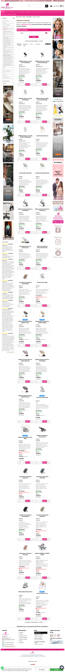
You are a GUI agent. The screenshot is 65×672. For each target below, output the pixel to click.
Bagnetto (43, 11)
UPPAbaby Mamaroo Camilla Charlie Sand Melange (25, 136)
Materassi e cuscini (6, 51)
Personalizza (42, 669)
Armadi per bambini (6, 44)
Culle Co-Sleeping (6, 40)
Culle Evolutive (5, 37)
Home (2, 11)
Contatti (21, 634)
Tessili (47, 11)
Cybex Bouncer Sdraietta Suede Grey (25, 477)
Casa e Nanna (36, 11)
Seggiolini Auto (29, 11)
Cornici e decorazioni (7, 59)
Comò (4, 48)
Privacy (27, 670)
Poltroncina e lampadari (7, 57)
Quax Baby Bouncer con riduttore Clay (25, 247)
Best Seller (21, 642)
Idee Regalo (61, 11)
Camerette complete (7, 31)
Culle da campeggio (6, 42)
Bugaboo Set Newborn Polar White (25, 438)
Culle (4, 35)
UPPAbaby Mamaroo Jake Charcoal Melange (25, 62)
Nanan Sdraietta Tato (42, 593)
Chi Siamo (21, 632)
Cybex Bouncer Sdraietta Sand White (42, 515)
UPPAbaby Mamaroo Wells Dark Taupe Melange (42, 99)
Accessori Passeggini (19, 11)
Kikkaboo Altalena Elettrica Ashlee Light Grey (25, 360)
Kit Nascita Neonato (6, 77)
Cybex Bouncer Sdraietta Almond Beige (25, 283)
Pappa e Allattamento (6, 71)
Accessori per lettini (6, 64)
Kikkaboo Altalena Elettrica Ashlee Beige (42, 360)
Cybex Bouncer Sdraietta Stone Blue (42, 477)
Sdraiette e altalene (6, 55)
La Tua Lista (10, 14)
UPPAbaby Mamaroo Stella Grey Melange (25, 99)
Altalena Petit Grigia (42, 282)
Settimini (4, 46)
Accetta (56, 669)
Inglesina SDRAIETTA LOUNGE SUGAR (42, 554)
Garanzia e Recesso (23, 639)
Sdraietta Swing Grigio (42, 397)
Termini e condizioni (23, 637)
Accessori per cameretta (7, 61)
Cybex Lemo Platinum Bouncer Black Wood (42, 247)
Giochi (55, 11)
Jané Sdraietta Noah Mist (25, 173)
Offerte (6, 11)
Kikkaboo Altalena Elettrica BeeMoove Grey (25, 322)
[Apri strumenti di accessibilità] (62, 667)
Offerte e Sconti (5, 20)
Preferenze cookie (32, 661)
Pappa (51, 11)
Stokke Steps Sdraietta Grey (25, 591)
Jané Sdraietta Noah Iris (42, 135)
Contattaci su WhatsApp (51, 1)
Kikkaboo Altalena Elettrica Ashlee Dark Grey (25, 396)
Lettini (4, 33)
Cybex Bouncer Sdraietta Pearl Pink (25, 554)
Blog (15, 14)
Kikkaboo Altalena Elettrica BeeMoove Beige (42, 322)
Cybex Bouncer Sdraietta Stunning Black (25, 515)
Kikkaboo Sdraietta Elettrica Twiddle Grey (42, 209)
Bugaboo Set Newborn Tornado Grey (42, 436)
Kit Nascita (3, 14)
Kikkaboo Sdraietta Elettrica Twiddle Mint (25, 209)
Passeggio (12, 11)
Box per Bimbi (5, 53)
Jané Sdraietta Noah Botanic (42, 173)
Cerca (22, 33)
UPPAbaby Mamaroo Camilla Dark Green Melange (42, 62)
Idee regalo (4, 75)
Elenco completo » (10, 352)
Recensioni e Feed (23, 635)
